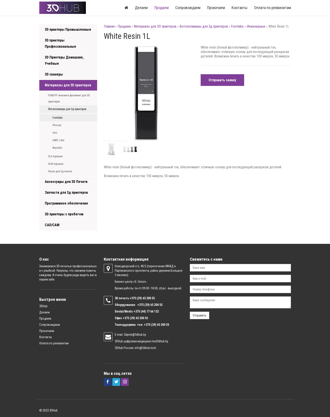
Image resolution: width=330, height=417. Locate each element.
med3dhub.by (159, 341)
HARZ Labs (58, 140)
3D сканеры (54, 74)
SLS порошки (55, 156)
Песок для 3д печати (60, 171)
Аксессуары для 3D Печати (66, 182)
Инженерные (256, 26)
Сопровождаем (187, 7)
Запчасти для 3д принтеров (66, 192)
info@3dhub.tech (145, 348)
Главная (109, 26)
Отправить (199, 315)
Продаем (161, 7)
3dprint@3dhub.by (135, 334)
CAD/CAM (52, 225)
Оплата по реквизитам (272, 7)
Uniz (55, 132)
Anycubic (57, 147)
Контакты (239, 7)
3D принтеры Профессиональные (60, 43)
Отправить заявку (222, 80)
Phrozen (57, 125)
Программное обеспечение (66, 203)
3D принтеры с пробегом (64, 214)
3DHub (43, 306)
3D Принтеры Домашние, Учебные (64, 60)
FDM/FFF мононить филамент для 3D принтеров (69, 98)
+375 (133, 298)
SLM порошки (55, 163)
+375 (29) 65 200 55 (135, 318)
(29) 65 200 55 (146, 298)
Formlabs (58, 117)
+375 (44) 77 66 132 (146, 311)
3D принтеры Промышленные (68, 29)
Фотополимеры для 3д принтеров (67, 109)
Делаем (141, 7)
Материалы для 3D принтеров (68, 85)
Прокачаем (216, 7)
